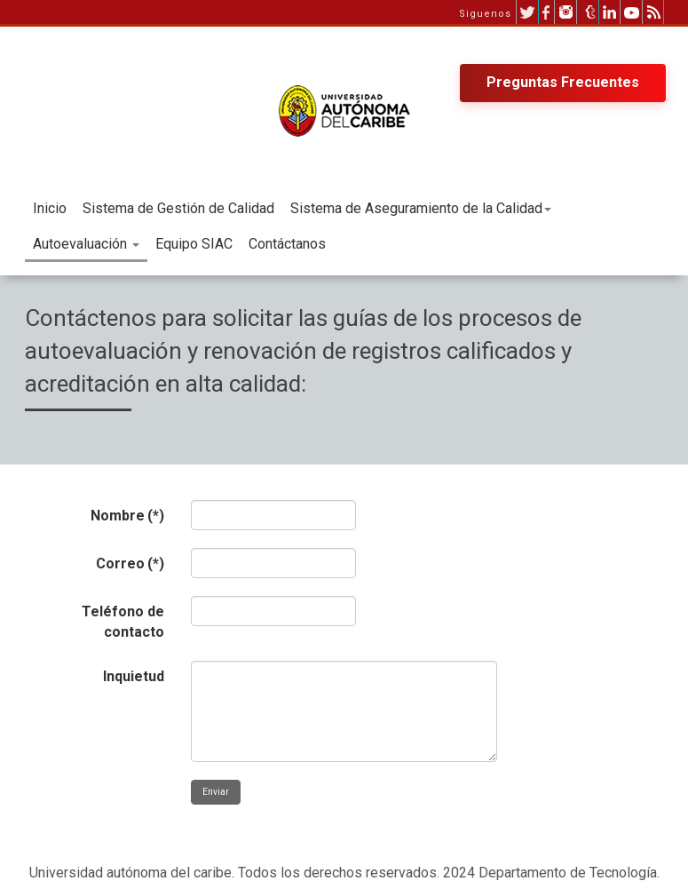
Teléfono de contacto (123, 621)
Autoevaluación (86, 243)
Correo (130, 563)
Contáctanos (287, 243)
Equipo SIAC (194, 243)
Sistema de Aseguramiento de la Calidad (420, 208)
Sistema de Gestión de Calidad (178, 208)
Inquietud (133, 676)
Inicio (50, 208)
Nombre (127, 515)
